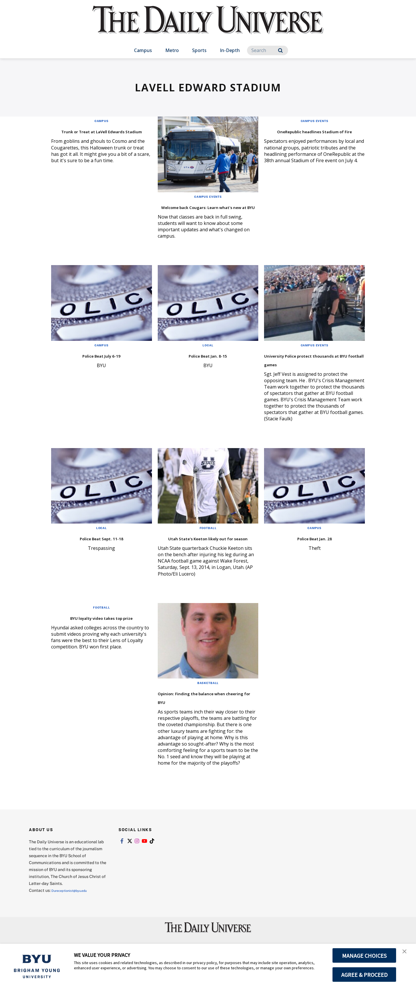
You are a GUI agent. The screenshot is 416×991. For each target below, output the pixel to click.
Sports (199, 50)
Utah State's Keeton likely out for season (202, 559)
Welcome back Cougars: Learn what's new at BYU (200, 210)
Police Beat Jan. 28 (314, 555)
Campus (143, 50)
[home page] (208, 26)
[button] (406, 954)
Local (207, 354)
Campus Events (208, 196)
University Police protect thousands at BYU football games (309, 372)
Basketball (208, 709)
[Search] (267, 50)
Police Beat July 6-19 (101, 363)
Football (208, 545)
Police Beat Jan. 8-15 (208, 363)
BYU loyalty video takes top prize (97, 647)
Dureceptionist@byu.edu (74, 916)
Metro (172, 50)
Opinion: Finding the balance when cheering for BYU (207, 723)
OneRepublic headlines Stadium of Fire (303, 135)
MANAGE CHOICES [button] (364, 955)
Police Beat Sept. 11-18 (101, 555)
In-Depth (230, 50)
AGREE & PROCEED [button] (364, 974)
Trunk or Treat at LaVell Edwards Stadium (91, 135)
